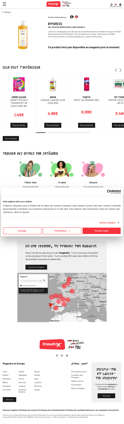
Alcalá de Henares (22, 390)
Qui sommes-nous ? (79, 371)
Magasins (23, 276)
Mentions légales (78, 388)
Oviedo (37, 389)
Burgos (37, 371)
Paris (5, 371)
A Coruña (6, 389)
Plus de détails (19, 125)
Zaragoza (7, 386)
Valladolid (23, 375)
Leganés (22, 386)
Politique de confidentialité (51, 410)
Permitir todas (101, 231)
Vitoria (21, 379)
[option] (111, 4)
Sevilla (21, 371)
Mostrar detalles (107, 223)
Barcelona (7, 379)
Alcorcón (22, 382)
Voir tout (9, 399)
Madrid (5, 375)
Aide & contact (77, 381)
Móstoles (38, 386)
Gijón (36, 379)
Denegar (22, 231)
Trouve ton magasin (36, 267)
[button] (117, 70)
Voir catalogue (11, 138)
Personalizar (62, 231)
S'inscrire (106, 396)
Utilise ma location (28, 285)
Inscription (114, 410)
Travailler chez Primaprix (77, 376)
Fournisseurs (76, 384)
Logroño (37, 382)
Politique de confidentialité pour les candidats (86, 410)
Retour (7, 12)
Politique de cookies (28, 410)
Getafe (37, 375)
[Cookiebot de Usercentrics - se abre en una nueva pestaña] (109, 192)
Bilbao (5, 382)
